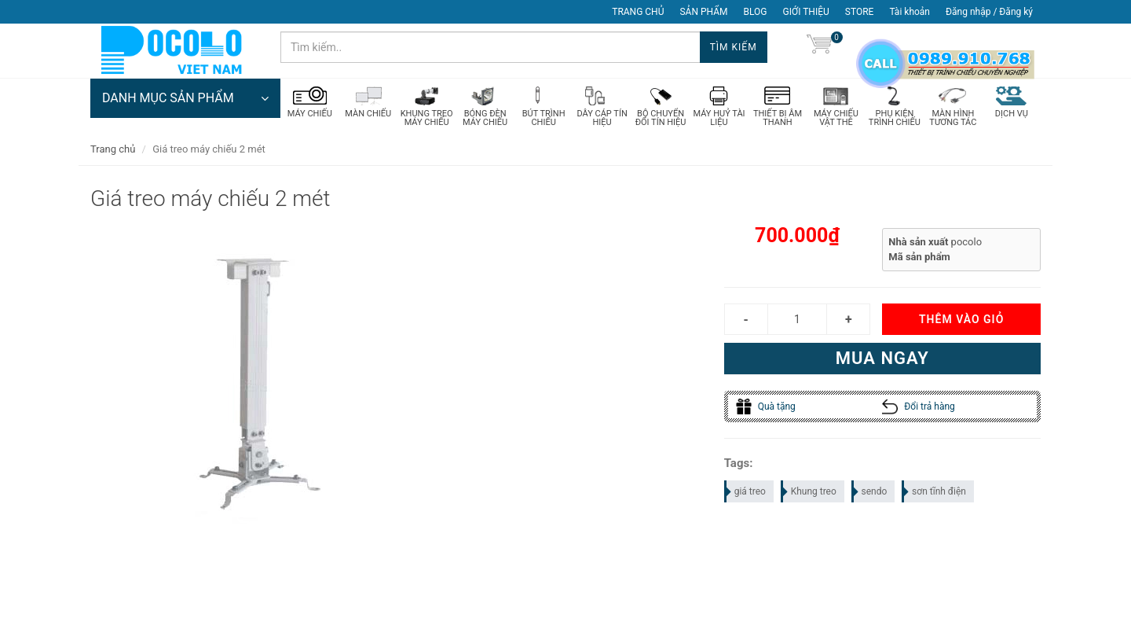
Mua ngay (882, 358)
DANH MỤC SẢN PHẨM (185, 98)
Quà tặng (766, 406)
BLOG (755, 11)
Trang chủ (112, 149)
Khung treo (809, 491)
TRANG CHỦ (638, 11)
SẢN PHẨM (703, 11)
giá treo (746, 491)
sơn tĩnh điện (934, 491)
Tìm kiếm (733, 47)
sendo (870, 491)
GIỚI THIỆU (806, 11)
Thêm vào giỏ (961, 319)
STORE (859, 11)
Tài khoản (909, 11)
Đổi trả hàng (918, 406)
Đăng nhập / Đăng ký (989, 11)
